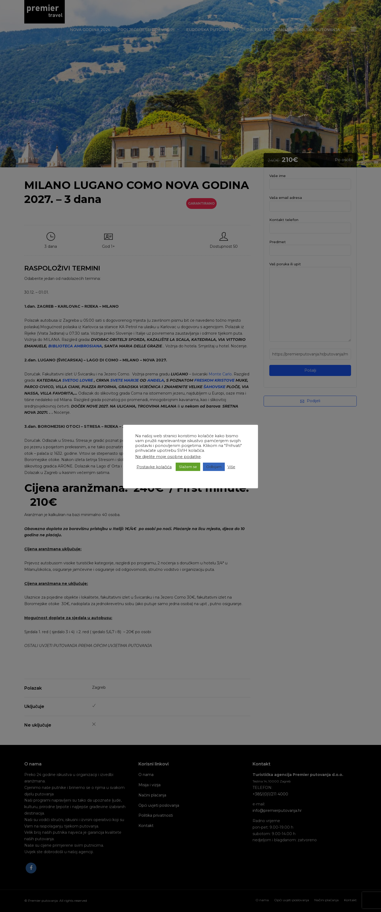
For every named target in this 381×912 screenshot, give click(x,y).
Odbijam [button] (214, 467)
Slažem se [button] (188, 467)
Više (231, 467)
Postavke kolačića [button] (154, 467)
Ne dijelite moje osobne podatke (168, 456)
